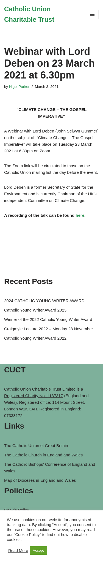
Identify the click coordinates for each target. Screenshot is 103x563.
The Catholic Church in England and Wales (43, 455)
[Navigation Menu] (92, 14)
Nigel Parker (19, 87)
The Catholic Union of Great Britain (36, 445)
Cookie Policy (16, 510)
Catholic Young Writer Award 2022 (35, 338)
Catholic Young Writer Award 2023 (35, 310)
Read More (18, 550)
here (80, 215)
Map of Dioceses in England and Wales (40, 480)
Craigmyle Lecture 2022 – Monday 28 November (48, 328)
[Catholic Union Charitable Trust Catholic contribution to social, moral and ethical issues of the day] (41, 14)
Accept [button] (38, 550)
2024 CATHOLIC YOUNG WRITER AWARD (44, 300)
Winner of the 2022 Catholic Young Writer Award (48, 319)
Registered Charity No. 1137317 (33, 395)
